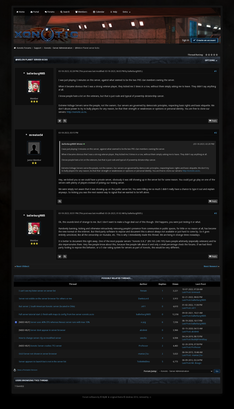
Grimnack (195, 292)
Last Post (186, 292)
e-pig (143, 322)
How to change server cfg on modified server (40, 338)
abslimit (143, 330)
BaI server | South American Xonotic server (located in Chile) (47, 306)
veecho (143, 338)
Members (81, 12)
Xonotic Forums (24, 48)
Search (64, 12)
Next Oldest (22, 266)
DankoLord (143, 298)
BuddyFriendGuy (199, 339)
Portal (34, 12)
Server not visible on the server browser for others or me (45, 298)
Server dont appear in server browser (47, 330)
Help (113, 12)
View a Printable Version (27, 370)
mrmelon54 (36, 135)
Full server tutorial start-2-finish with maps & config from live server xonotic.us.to (56, 314)
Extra (125, 12)
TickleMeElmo (143, 361)
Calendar (98, 12)
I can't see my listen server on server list (37, 291)
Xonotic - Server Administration (58, 48)
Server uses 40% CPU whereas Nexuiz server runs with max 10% (60, 322)
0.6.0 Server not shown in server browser (38, 354)
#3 (215, 213)
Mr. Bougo (196, 363)
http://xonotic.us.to (76, 112)
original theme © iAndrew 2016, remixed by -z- (130, 397)
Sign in (185, 40)
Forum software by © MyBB (95, 397)
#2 (215, 133)
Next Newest (211, 266)
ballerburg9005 (36, 73)
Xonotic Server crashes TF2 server (46, 346)
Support (37, 48)
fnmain (143, 291)
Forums (49, 12)
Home (20, 12)
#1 (215, 71)
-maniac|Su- (143, 354)
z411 (143, 306)
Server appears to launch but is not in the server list (42, 361)
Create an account (204, 40)
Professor (143, 346)
